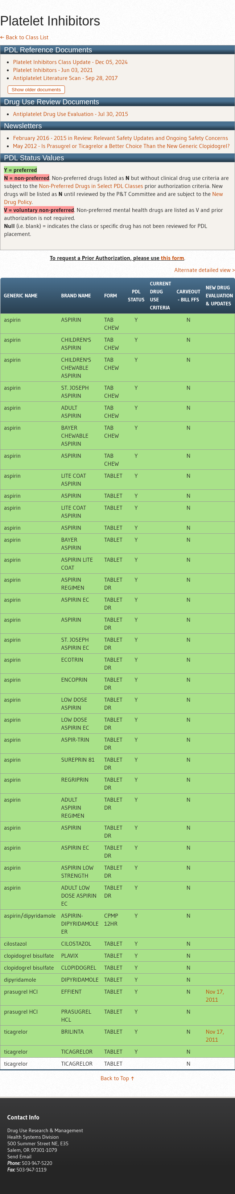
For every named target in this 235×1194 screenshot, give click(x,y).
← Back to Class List (24, 37)
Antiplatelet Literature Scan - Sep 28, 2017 (65, 77)
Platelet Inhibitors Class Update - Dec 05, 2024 (70, 61)
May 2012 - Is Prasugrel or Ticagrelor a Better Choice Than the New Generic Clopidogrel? (121, 145)
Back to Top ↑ (117, 1078)
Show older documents (36, 89)
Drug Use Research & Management (45, 1130)
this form (172, 257)
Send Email (19, 1156)
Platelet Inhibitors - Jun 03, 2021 (53, 69)
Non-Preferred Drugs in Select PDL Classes (91, 185)
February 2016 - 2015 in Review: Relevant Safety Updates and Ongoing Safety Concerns (120, 137)
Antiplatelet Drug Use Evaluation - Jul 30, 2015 (70, 113)
